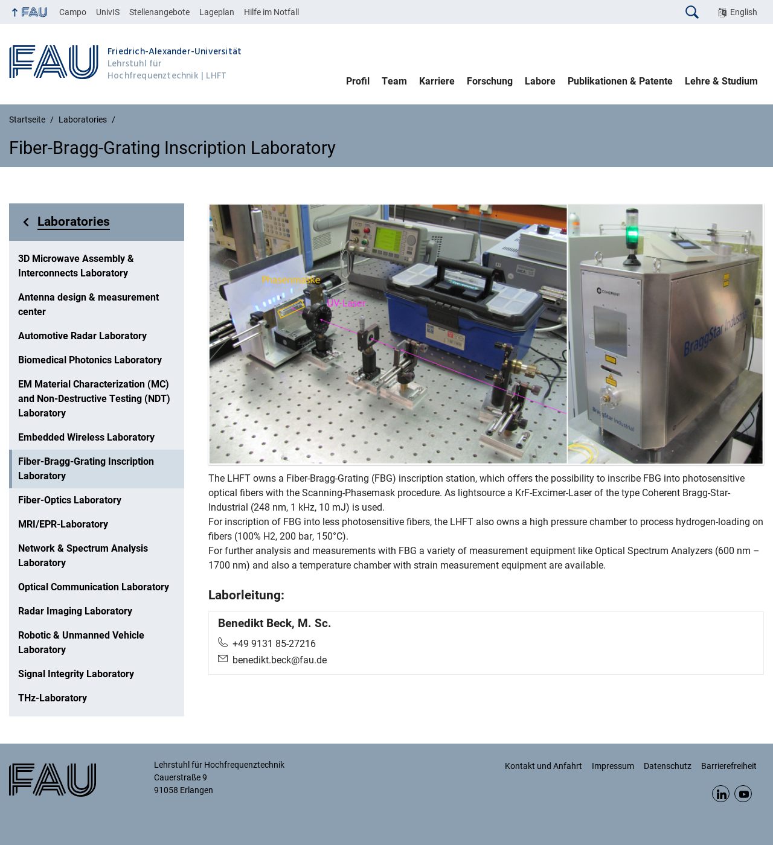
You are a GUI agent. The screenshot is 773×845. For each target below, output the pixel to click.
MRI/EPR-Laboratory (63, 524)
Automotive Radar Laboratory (82, 336)
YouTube (743, 794)
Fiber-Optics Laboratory (69, 500)
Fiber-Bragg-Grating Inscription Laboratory (86, 469)
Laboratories (73, 221)
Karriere (437, 81)
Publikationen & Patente (620, 81)
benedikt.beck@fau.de (280, 660)
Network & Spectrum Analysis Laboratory (83, 556)
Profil (358, 81)
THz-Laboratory (52, 698)
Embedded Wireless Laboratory (86, 437)
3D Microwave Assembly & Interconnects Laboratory (76, 266)
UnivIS (108, 12)
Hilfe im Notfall (271, 12)
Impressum (613, 766)
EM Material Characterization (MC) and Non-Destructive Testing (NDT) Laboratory (94, 398)
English (743, 12)
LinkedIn (721, 794)
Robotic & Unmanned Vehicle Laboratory (81, 642)
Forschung (490, 81)
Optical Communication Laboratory (93, 587)
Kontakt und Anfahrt (543, 766)
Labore (540, 81)
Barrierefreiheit (729, 766)
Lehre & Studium (721, 81)
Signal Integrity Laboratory (76, 674)
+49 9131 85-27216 (274, 643)
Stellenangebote (159, 12)
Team (394, 81)
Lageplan (216, 12)
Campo (72, 12)
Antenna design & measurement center (88, 304)
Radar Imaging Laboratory (75, 611)
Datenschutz (667, 766)
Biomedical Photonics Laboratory (90, 360)
